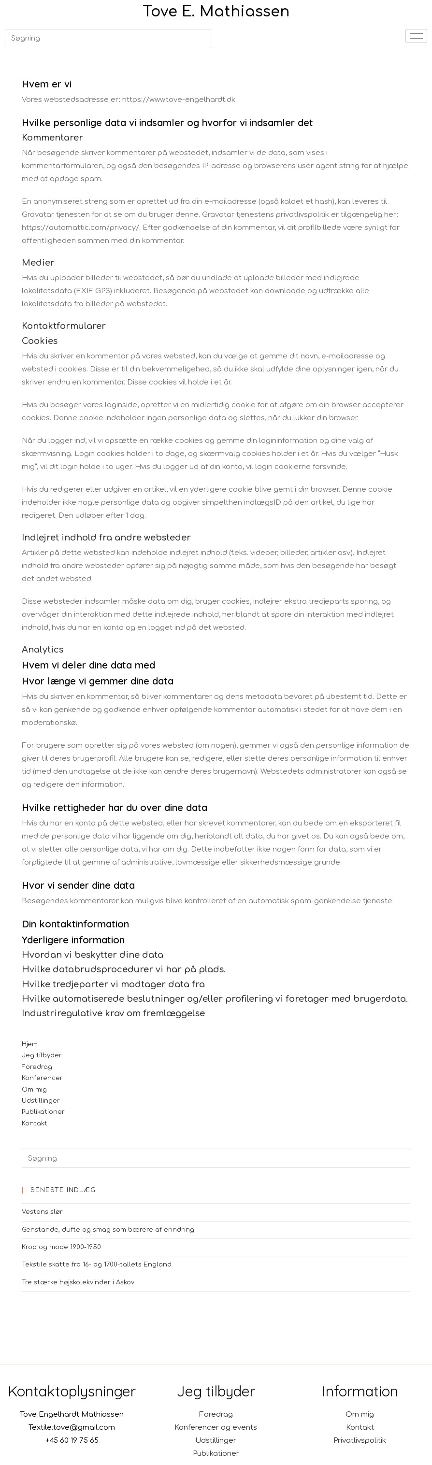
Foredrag (37, 1067)
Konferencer (42, 1078)
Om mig (34, 1089)
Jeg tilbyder (42, 1055)
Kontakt (34, 1123)
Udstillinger (41, 1100)
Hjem (30, 1044)
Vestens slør (42, 1212)
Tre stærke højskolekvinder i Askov (78, 1282)
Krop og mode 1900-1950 (61, 1247)
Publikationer (43, 1112)
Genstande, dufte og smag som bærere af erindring (108, 1229)
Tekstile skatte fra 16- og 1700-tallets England (97, 1264)
